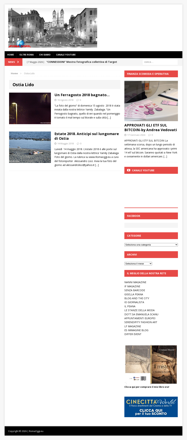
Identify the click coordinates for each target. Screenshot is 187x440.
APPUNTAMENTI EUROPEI (139, 318)
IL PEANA (129, 306)
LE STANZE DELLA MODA (139, 310)
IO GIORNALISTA (134, 302)
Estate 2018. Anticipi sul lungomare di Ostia (86, 136)
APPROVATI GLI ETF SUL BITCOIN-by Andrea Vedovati (150, 127)
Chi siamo (45, 54)
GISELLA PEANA (133, 294)
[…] (109, 117)
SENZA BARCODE (134, 290)
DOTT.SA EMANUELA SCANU (141, 314)
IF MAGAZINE (132, 286)
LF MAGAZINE (132, 326)
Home (10, 54)
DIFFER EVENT (132, 334)
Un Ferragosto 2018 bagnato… (82, 94)
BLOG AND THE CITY (136, 298)
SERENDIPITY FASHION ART (140, 322)
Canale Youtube (143, 170)
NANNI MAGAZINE (135, 282)
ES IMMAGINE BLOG (136, 330)
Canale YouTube (66, 54)
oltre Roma (26, 54)
